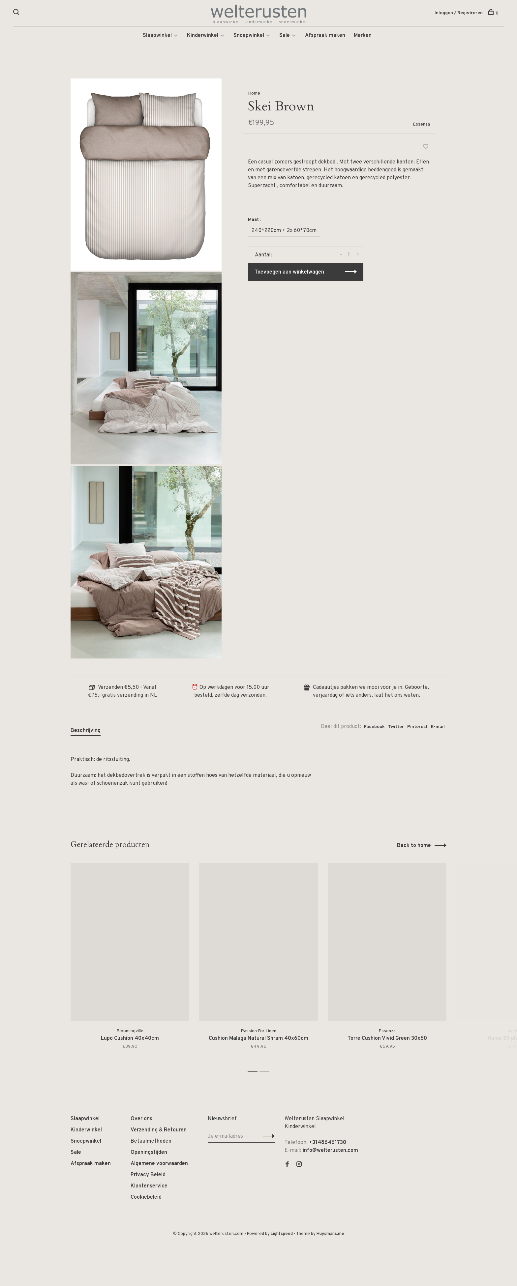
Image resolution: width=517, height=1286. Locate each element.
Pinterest (417, 727)
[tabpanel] (130, 965)
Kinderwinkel (202, 36)
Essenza (421, 125)
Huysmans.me (330, 1234)
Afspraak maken (325, 36)
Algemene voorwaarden (159, 1164)
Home (254, 94)
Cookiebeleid (146, 1198)
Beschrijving (86, 731)
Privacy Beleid (148, 1175)
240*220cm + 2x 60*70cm (284, 231)
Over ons (141, 1119)
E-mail (438, 727)
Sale (284, 36)
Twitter (396, 727)
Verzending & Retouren (159, 1130)
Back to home (414, 846)
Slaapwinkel (157, 36)
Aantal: (263, 255)
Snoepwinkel (248, 36)
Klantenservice (149, 1187)
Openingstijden (149, 1153)
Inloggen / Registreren (459, 13)
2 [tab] (266, 1072)
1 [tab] (254, 1072)
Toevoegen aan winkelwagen (289, 273)
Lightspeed (282, 1234)
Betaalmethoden (151, 1142)
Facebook (374, 727)
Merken (363, 36)
